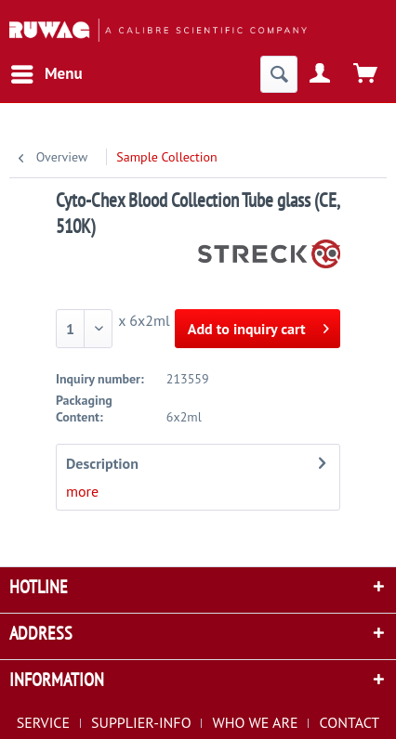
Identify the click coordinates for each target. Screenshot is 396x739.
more (82, 491)
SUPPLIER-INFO (141, 722)
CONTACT (349, 722)
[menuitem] (46, 74)
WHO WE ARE (255, 722)
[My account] (320, 74)
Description (102, 463)
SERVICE (43, 722)
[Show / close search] (278, 74)
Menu (47, 71)
